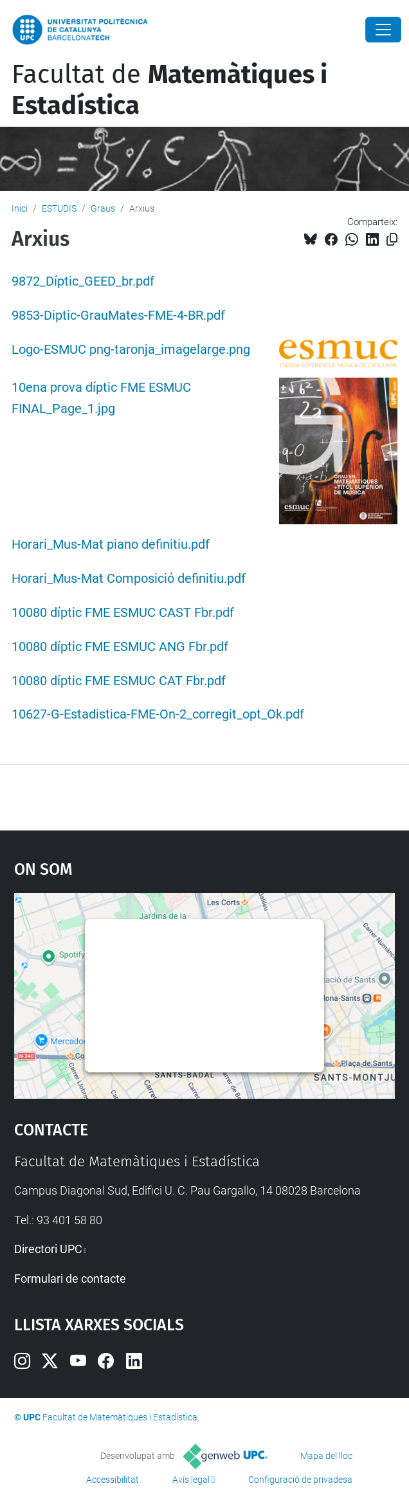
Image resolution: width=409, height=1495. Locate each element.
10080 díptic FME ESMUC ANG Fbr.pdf (120, 646)
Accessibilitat (112, 1479)
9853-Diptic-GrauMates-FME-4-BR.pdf (118, 315)
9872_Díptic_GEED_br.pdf (83, 281)
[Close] (383, 29)
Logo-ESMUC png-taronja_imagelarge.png (131, 349)
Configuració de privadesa (300, 1479)
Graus (103, 208)
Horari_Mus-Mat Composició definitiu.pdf (129, 578)
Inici (20, 208)
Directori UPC (48, 1249)
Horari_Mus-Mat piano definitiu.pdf (111, 544)
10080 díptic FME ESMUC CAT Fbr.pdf (119, 681)
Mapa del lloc (326, 1456)
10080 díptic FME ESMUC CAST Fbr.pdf (123, 612)
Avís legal (191, 1479)
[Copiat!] (391, 239)
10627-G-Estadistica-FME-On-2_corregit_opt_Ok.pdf (158, 714)
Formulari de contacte (70, 1278)
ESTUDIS (59, 208)
